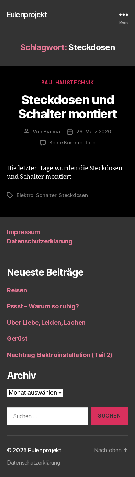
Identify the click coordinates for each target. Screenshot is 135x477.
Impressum (23, 232)
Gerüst (17, 338)
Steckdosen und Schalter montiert (67, 106)
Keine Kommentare (72, 142)
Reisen (17, 290)
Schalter (46, 195)
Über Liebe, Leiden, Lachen (46, 322)
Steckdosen (73, 195)
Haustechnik (74, 82)
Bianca (51, 131)
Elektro (24, 195)
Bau (46, 82)
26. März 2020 (93, 131)
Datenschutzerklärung (39, 241)
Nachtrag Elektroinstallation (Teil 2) (59, 354)
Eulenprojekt (27, 14)
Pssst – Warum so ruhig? (43, 306)
